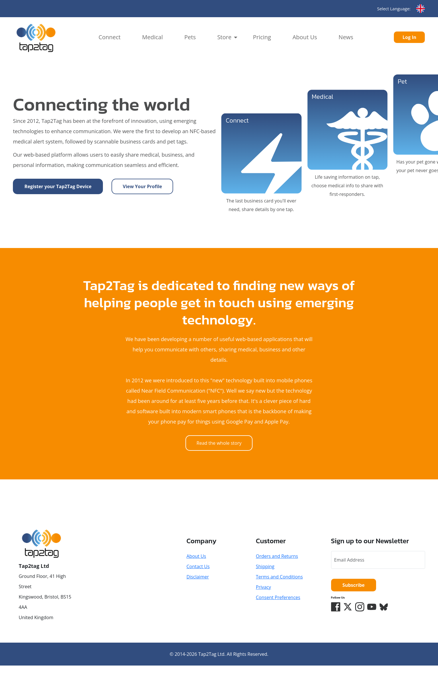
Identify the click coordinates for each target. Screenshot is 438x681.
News (346, 37)
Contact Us (198, 566)
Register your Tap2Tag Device (57, 186)
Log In (409, 37)
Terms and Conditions (279, 577)
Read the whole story (219, 443)
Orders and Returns (277, 556)
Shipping (265, 566)
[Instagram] (359, 606)
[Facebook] (335, 606)
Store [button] (224, 37)
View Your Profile (142, 186)
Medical (152, 37)
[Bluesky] (383, 606)
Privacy (263, 587)
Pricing (262, 37)
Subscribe (354, 585)
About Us (304, 37)
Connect (110, 37)
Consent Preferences (278, 597)
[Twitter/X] (347, 606)
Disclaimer (197, 577)
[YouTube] (371, 606)
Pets (190, 37)
